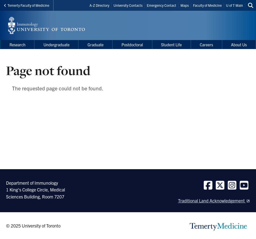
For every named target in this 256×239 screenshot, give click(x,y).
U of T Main (234, 5)
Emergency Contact (161, 5)
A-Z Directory (99, 5)
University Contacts (128, 5)
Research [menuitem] (18, 44)
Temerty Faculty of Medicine (26, 5)
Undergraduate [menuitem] (57, 44)
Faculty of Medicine (207, 5)
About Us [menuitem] (239, 44)
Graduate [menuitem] (96, 44)
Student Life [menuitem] (171, 44)
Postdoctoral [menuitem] (132, 44)
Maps (184, 5)
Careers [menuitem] (206, 44)
